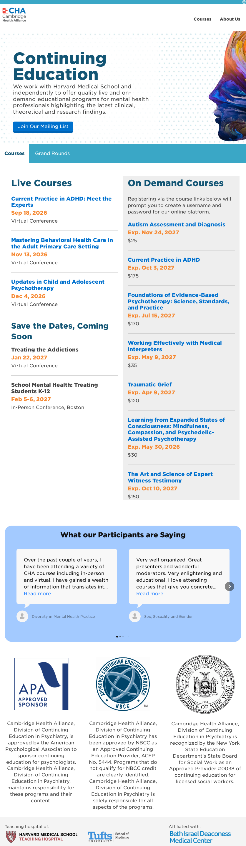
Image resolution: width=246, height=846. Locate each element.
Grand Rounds (52, 153)
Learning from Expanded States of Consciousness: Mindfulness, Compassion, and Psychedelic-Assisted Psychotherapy (176, 429)
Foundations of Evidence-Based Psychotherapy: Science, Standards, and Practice (178, 301)
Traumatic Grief (150, 384)
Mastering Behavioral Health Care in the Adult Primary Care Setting (62, 243)
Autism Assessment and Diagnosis (176, 224)
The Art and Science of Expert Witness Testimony (170, 477)
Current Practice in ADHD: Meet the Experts (61, 201)
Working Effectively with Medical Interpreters (175, 345)
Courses (14, 153)
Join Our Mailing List (43, 126)
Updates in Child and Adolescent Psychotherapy (57, 284)
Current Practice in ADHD (164, 259)
